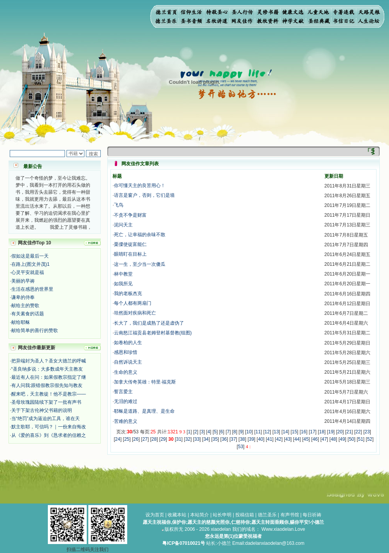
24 (117, 439)
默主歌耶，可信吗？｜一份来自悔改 (48, 426)
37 (233, 439)
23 (367, 432)
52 (369, 439)
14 (285, 432)
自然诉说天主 (128, 362)
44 (297, 439)
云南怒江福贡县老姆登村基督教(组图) (153, 333)
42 (278, 439)
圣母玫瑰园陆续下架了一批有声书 (46, 402)
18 (321, 432)
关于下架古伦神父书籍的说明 (41, 410)
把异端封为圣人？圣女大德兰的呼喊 (48, 361)
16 (303, 432)
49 (342, 439)
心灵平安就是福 (27, 272)
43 (287, 439)
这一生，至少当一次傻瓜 (139, 264)
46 (314, 439)
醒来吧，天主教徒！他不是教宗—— (48, 394)
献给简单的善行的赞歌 (34, 330)
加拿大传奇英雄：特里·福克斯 (145, 382)
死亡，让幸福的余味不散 (139, 234)
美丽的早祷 (23, 281)
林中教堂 (123, 274)
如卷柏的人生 (128, 342)
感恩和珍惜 (125, 352)
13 (276, 432)
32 (187, 439)
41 (269, 439)
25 (126, 439)
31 (178, 439)
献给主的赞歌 (25, 305)
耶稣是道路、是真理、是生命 (144, 411)
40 (260, 439)
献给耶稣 (20, 322)
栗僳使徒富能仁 (130, 244)
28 (153, 439)
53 (240, 446)
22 (358, 432)
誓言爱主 (123, 391)
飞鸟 (118, 205)
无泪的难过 (125, 401)
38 (242, 439)
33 (197, 439)
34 (206, 439)
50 (351, 439)
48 (333, 439)
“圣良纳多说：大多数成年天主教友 (47, 369)
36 (224, 439)
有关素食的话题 (27, 313)
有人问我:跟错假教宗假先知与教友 (46, 385)
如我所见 (123, 283)
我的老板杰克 (128, 293)
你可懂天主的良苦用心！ (139, 185)
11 (258, 432)
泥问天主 (123, 225)
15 (294, 432)
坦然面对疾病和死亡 (135, 313)
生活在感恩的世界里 (32, 289)
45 (305, 439)
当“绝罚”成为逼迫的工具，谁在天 (45, 418)
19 (330, 432)
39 (251, 439)
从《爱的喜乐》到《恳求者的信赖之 (48, 435)
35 (214, 439)
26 (135, 439)
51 (360, 439)
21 (348, 432)
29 (163, 439)
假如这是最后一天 (30, 256)
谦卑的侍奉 (23, 297)
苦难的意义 (125, 421)
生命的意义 (125, 372)
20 (339, 432)
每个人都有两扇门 (132, 303)
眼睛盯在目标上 (130, 254)
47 (324, 439)
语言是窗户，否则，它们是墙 (144, 195)
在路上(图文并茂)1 (30, 264)
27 (144, 439)
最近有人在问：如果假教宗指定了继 (48, 377)
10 (248, 432)
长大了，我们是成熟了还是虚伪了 (149, 323)
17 (312, 432)
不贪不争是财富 (130, 215)
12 (267, 432)
